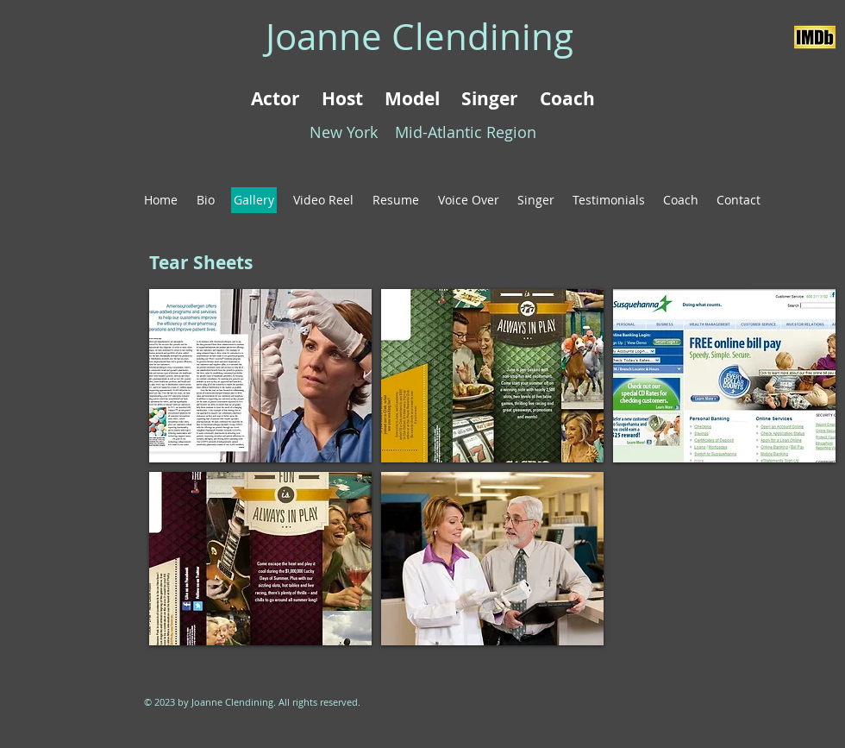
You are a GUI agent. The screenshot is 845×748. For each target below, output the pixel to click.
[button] (260, 375)
